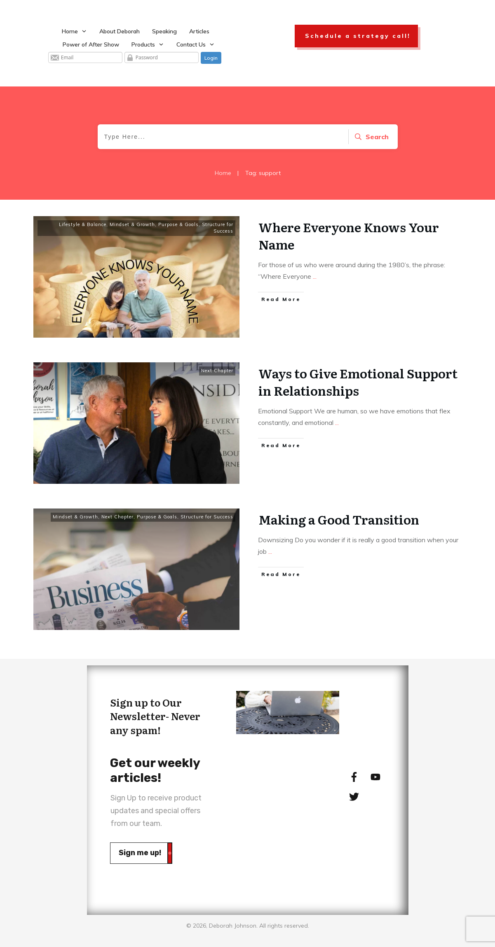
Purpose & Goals (178, 224)
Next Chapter (217, 370)
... (315, 276)
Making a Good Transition (338, 519)
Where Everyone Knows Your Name (348, 235)
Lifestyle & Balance (82, 224)
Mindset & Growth (132, 224)
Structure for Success (217, 228)
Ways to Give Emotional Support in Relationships (357, 381)
